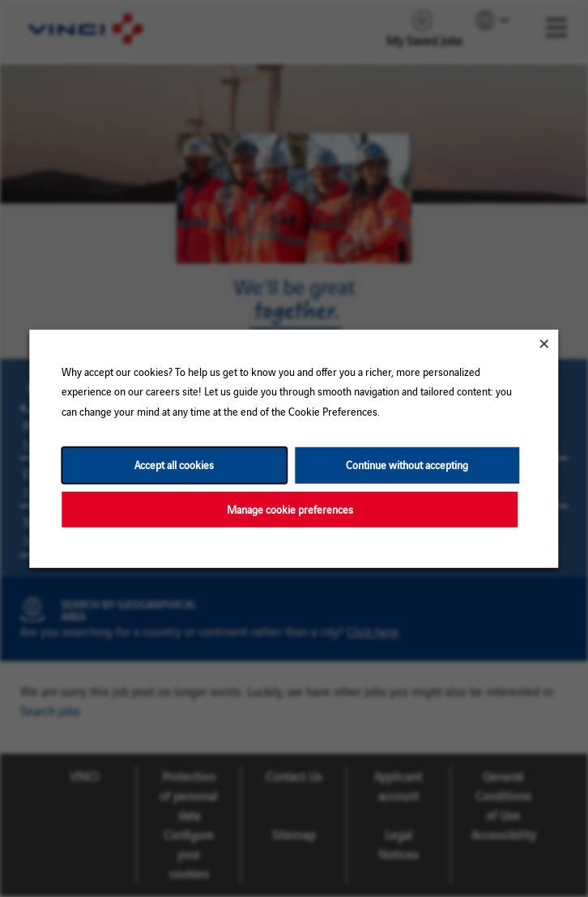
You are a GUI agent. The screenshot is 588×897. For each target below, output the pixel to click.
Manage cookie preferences (290, 508)
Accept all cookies (174, 464)
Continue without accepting (407, 464)
